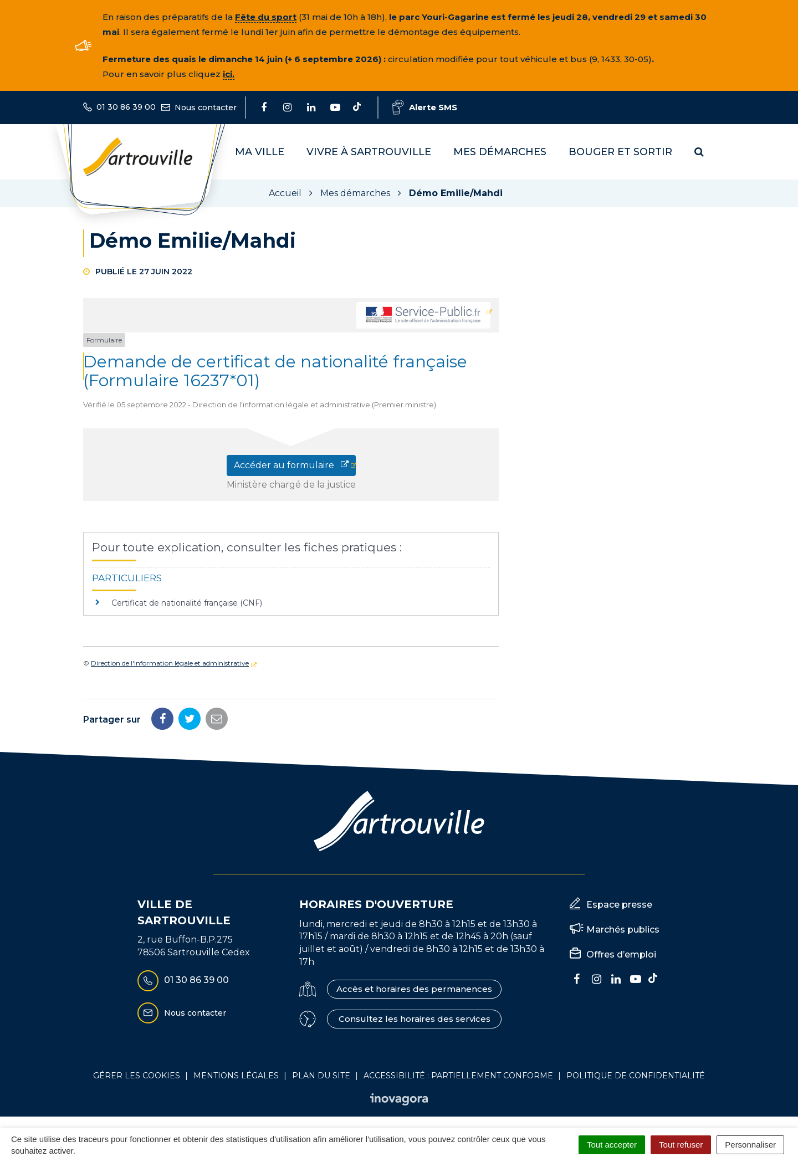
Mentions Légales (236, 1076)
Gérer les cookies (136, 1076)
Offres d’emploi (621, 954)
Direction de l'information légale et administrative (170, 663)
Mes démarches (499, 152)
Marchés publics (622, 929)
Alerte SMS (424, 107)
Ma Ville (259, 152)
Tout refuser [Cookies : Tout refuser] (681, 1144)
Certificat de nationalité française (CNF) (186, 603)
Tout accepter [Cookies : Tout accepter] (612, 1144)
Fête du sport (265, 17)
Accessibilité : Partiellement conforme (458, 1076)
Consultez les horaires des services (414, 1018)
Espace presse (619, 904)
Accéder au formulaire (291, 465)
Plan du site (321, 1076)
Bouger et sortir (620, 152)
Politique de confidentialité (635, 1076)
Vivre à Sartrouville (368, 152)
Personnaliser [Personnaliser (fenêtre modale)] (750, 1144)
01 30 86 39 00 (183, 980)
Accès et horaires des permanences (414, 989)
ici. (228, 74)
